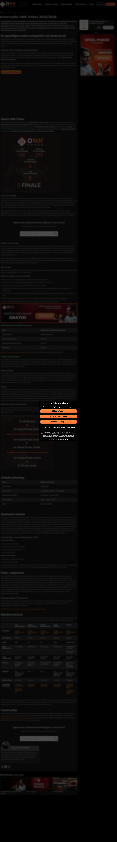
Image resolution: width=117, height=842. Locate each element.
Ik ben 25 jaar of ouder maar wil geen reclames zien (58, 428)
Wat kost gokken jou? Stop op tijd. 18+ (59, 439)
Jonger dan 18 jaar (58, 422)
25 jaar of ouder (58, 411)
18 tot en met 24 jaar (58, 416)
